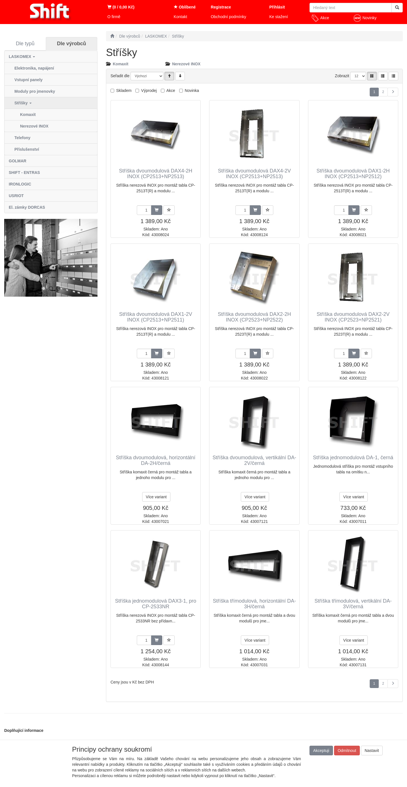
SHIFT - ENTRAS (24, 172)
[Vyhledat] (397, 7)
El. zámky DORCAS (27, 207)
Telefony (22, 137)
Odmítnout (347, 750)
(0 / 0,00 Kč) (121, 7)
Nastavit (372, 750)
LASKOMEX (22, 56)
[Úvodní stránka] (112, 36)
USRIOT (16, 195)
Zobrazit (342, 76)
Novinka (192, 90)
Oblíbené (185, 7)
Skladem (123, 90)
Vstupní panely (28, 79)
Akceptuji (321, 750)
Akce (320, 18)
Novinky (365, 18)
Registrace (221, 7)
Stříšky (23, 103)
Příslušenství (26, 149)
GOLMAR (17, 161)
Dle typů (25, 43)
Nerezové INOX (34, 126)
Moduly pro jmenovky (34, 91)
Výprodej (149, 90)
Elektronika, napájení (34, 68)
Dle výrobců (71, 43)
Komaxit (28, 114)
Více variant (156, 497)
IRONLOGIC (20, 184)
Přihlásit (277, 7)
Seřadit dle (120, 76)
